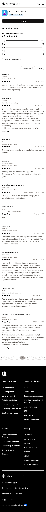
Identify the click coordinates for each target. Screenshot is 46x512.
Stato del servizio (31, 465)
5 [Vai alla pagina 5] (27, 358)
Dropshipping (29, 387)
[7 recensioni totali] (43, 54)
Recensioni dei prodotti (33, 396)
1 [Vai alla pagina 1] (6, 358)
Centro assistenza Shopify (9, 436)
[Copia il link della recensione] (8, 74)
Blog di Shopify (8, 450)
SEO (25, 411)
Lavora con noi (29, 439)
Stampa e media (30, 447)
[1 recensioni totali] (43, 51)
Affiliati (26, 456)
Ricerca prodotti (8, 392)
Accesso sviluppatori (10, 482)
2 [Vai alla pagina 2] (11, 358)
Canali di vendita (8, 387)
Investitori (28, 443)
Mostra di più (6, 131)
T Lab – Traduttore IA (17, 11)
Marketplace (29, 392)
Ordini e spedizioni (9, 400)
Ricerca (5, 454)
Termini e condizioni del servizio (15, 488)
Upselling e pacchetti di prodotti (33, 401)
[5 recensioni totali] (43, 47)
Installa (23, 21)
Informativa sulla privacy (12, 494)
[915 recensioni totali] (42, 41)
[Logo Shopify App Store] (11, 3)
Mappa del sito (8, 500)
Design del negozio (10, 404)
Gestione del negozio (10, 413)
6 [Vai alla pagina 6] (33, 358)
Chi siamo (28, 435)
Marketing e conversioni (11, 409)
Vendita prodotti (8, 396)
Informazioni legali (31, 460)
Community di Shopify (11, 446)
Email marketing (30, 407)
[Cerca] (39, 4)
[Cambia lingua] (15, 476)
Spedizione (28, 415)
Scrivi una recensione (11, 60)
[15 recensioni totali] (43, 44)
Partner (27, 452)
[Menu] (43, 4)
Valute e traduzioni (31, 420)
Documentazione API (10, 441)
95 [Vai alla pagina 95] (39, 358)
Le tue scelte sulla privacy (12, 505)
